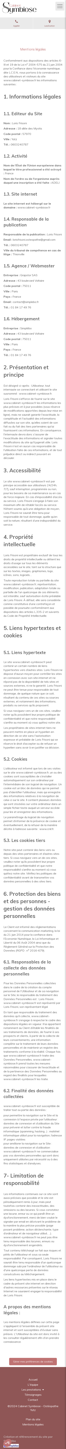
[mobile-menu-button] (59, 6)
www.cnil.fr (46, 829)
